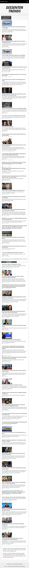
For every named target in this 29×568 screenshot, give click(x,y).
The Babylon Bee (9, 515)
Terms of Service (17, 566)
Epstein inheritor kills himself (7, 126)
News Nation (9, 118)
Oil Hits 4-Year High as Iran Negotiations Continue (11, 264)
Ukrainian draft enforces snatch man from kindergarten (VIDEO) (14, 108)
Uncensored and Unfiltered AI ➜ (6, 17)
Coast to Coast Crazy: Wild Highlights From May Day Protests (13, 190)
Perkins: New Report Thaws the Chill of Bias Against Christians (13, 497)
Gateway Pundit (10, 76)
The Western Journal (10, 159)
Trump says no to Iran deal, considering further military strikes (14, 115)
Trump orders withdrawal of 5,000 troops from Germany (12, 252)
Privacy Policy (22, 566)
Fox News (9, 47)
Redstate (8, 194)
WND (7, 396)
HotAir (7, 343)
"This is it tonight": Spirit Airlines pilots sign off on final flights (13, 55)
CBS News (8, 215)
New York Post (9, 85)
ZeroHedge (9, 173)
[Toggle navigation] (27, 2)
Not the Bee (8, 256)
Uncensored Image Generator (17, 564)
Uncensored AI (9, 564)
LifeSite (8, 223)
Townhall (8, 330)
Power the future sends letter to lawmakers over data (12, 384)
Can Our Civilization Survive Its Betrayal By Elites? (11, 339)
